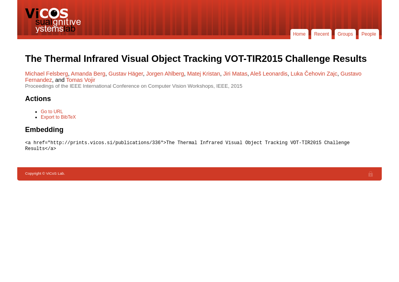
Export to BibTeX (58, 117)
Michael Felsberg (46, 73)
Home (299, 34)
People (368, 34)
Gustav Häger (126, 73)
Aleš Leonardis (268, 73)
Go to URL (52, 111)
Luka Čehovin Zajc (314, 73)
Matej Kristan (203, 73)
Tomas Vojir (80, 80)
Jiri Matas (235, 73)
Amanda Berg (88, 73)
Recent (321, 34)
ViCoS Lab (54, 20)
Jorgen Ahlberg (165, 73)
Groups (345, 34)
